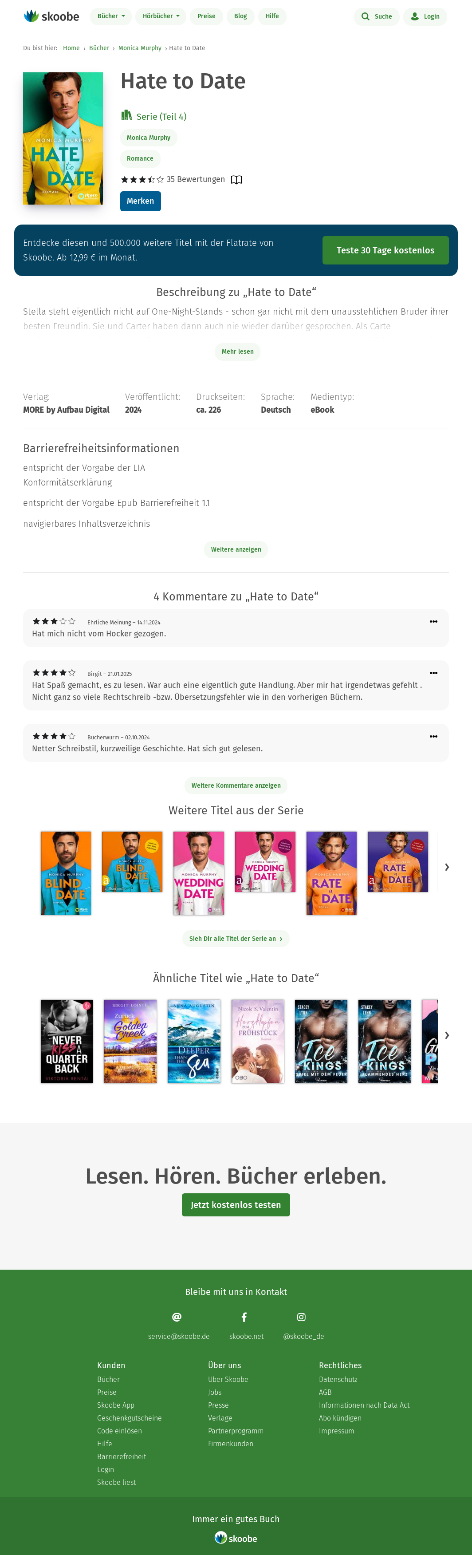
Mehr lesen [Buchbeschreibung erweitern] (238, 351)
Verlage (220, 1418)
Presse (218, 1405)
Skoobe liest (116, 1482)
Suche (377, 16)
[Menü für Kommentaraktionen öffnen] (434, 622)
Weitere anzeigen (236, 549)
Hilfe (272, 16)
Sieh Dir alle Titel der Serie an (236, 939)
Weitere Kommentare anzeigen (236, 785)
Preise (206, 16)
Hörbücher (159, 16)
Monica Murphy (139, 48)
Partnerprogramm (236, 1431)
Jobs (214, 1392)
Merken (140, 201)
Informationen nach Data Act (364, 1405)
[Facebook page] (246, 1326)
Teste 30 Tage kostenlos (386, 250)
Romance (140, 158)
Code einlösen (119, 1431)
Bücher (109, 16)
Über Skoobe (228, 1379)
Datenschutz (338, 1379)
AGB (325, 1392)
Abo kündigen (340, 1418)
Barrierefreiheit (121, 1456)
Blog (240, 16)
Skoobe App (115, 1405)
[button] (447, 867)
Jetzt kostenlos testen (236, 1205)
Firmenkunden (230, 1444)
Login (425, 16)
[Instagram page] (303, 1326)
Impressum (336, 1431)
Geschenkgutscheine (129, 1418)
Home (71, 48)
